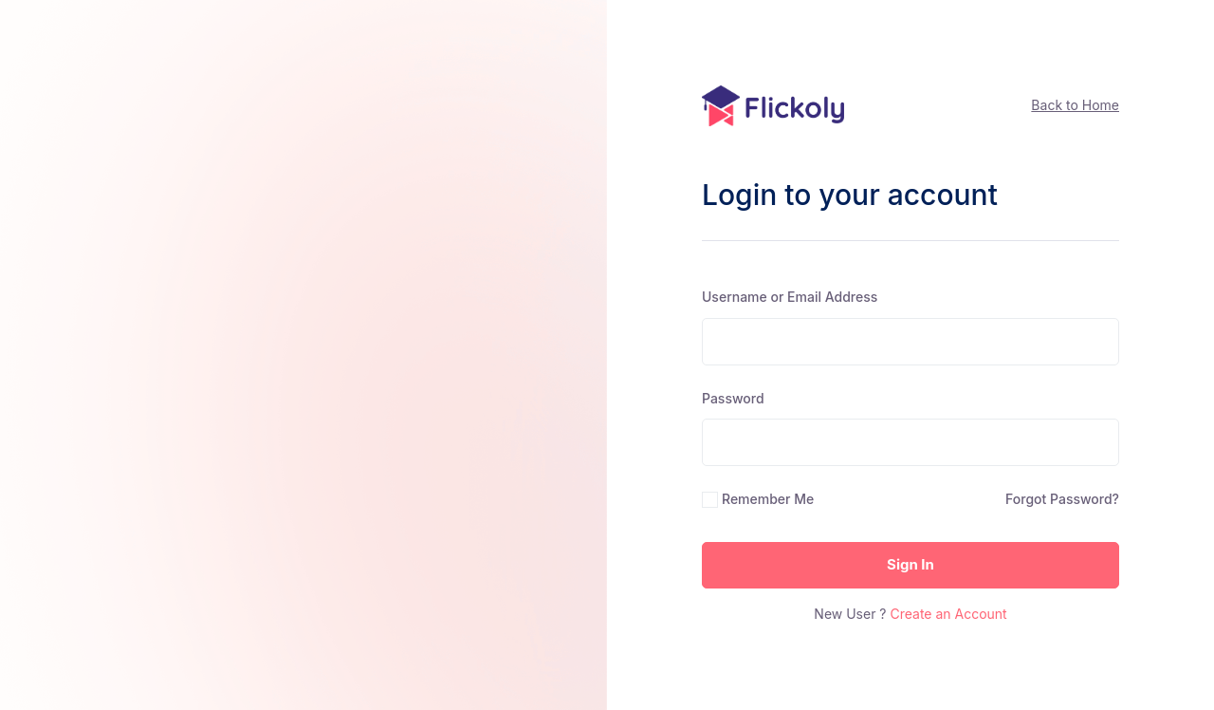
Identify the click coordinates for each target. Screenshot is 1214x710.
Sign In (910, 564)
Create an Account (948, 614)
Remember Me (768, 499)
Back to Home (1075, 105)
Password (733, 398)
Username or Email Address (789, 297)
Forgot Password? (1062, 499)
